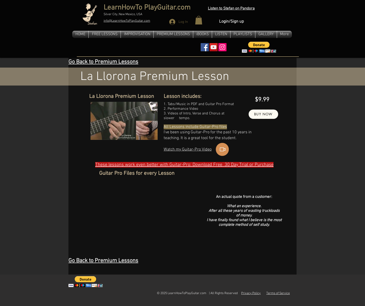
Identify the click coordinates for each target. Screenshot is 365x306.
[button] (198, 20)
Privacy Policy (251, 293)
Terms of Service (278, 293)
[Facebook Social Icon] (205, 47)
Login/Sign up (231, 21)
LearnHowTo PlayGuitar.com (147, 7)
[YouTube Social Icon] (214, 47)
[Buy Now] (263, 114)
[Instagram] (222, 47)
